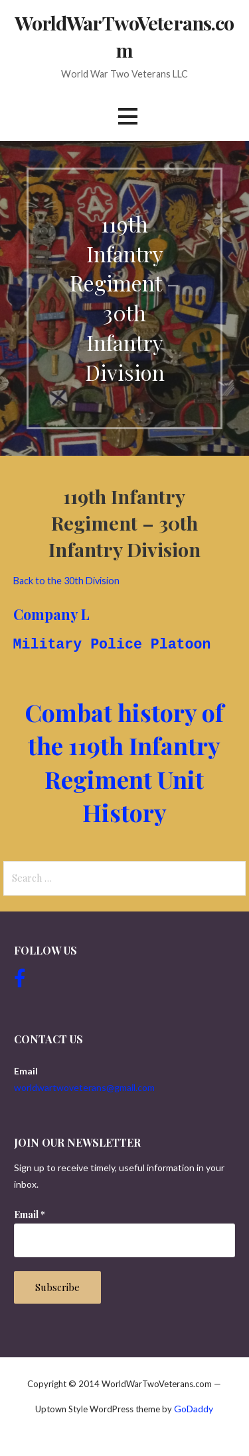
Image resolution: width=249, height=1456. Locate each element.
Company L (51, 614)
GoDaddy (193, 1408)
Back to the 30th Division (66, 580)
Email (29, 1214)
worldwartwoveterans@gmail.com (84, 1087)
